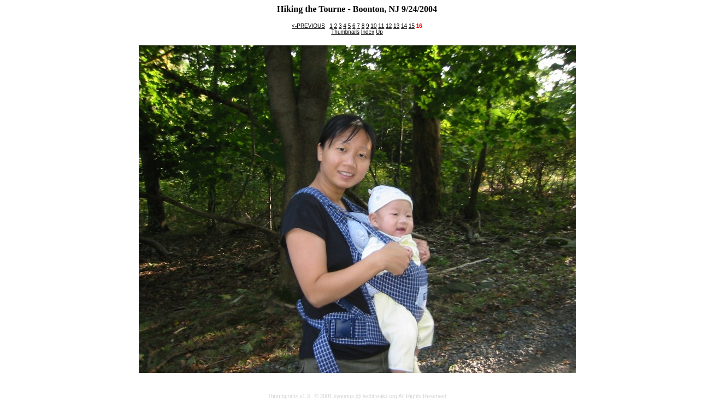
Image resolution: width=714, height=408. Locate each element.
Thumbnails (345, 32)
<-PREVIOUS (308, 26)
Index (367, 32)
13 (396, 26)
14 (404, 26)
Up (379, 32)
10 (373, 26)
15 (412, 26)
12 (389, 26)
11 (381, 26)
